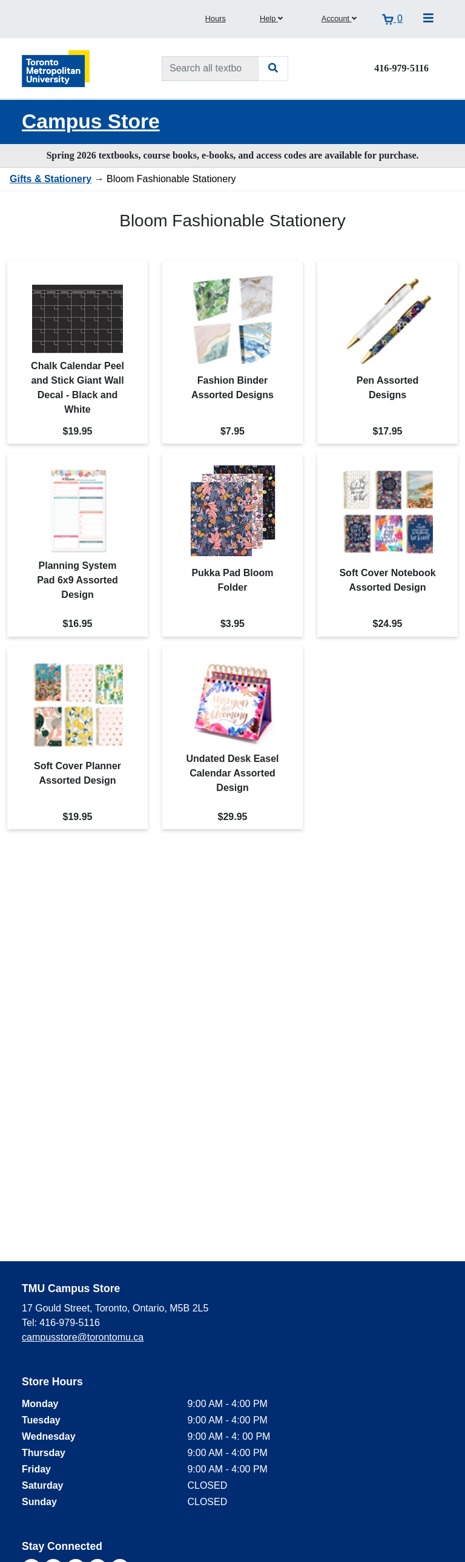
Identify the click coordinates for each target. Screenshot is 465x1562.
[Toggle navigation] (428, 18)
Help (271, 18)
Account (339, 18)
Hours (215, 18)
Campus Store (91, 121)
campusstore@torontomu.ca (82, 1337)
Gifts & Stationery (50, 179)
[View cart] (392, 19)
